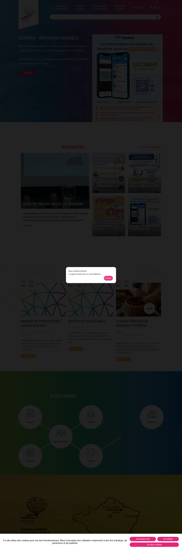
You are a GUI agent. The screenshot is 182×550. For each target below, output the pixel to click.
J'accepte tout (143, 539)
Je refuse (168, 539)
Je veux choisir (154, 544)
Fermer (108, 278)
